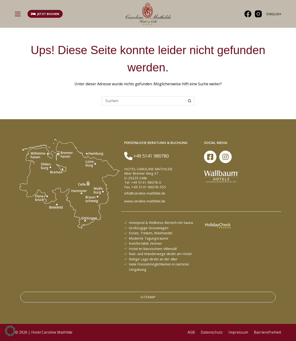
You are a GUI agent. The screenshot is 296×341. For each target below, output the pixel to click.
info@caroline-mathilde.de (144, 193)
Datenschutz (212, 332)
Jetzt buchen (45, 14)
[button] (10, 331)
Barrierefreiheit (267, 332)
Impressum (238, 332)
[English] (273, 14)
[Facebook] (247, 13)
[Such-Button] (189, 100)
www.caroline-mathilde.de (144, 201)
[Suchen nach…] (143, 100)
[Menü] (18, 14)
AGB (191, 332)
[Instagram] (258, 13)
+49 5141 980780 (151, 156)
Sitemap (148, 297)
